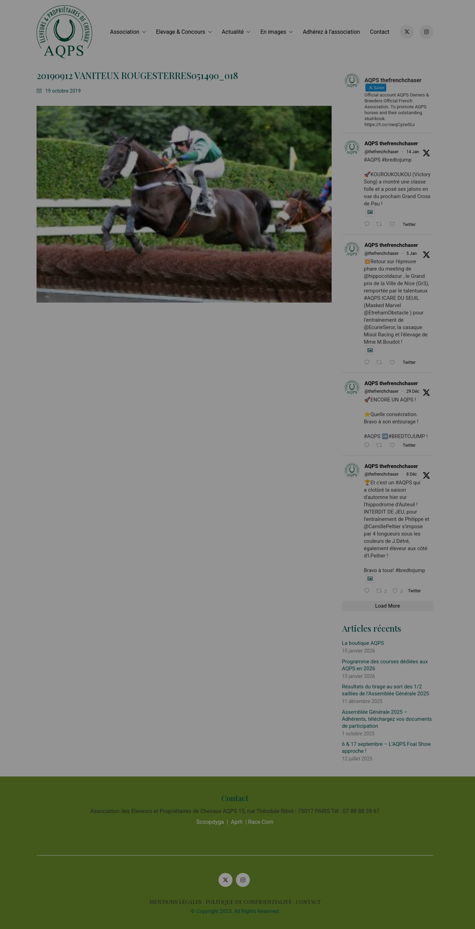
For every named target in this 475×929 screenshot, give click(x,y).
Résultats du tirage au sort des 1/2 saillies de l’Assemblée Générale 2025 (388, 690)
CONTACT (310, 902)
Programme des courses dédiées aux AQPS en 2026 (387, 665)
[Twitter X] (228, 880)
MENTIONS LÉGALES (178, 902)
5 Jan (414, 253)
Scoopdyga (213, 822)
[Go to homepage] (67, 31)
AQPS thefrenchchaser (394, 143)
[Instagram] (245, 880)
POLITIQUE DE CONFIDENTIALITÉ (251, 902)
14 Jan (415, 151)
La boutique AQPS (366, 643)
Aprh (239, 822)
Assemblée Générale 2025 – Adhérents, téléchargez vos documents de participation (390, 719)
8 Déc (414, 474)
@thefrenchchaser (384, 151)
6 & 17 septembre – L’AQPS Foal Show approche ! (389, 747)
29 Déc (415, 391)
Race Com (263, 822)
